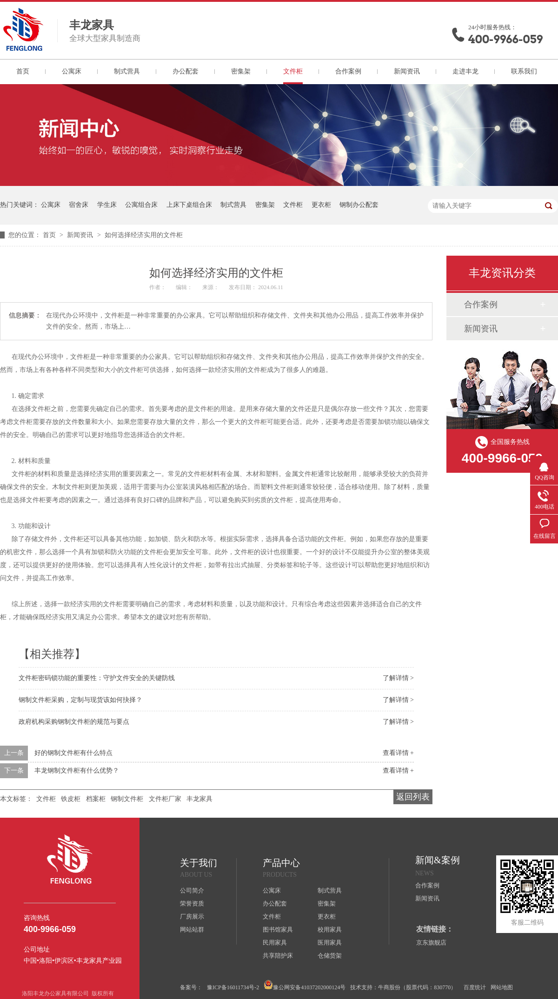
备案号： (191, 987)
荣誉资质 (192, 903)
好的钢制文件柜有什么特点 (73, 752)
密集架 (241, 71)
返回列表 (413, 796)
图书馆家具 (278, 929)
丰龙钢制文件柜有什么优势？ (76, 770)
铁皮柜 (70, 798)
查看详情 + (398, 752)
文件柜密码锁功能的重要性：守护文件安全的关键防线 (97, 678)
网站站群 (192, 929)
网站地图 (502, 987)
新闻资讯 (407, 71)
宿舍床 (78, 204)
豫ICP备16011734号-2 (233, 987)
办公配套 (186, 71)
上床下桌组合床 (189, 204)
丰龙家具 (199, 798)
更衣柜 (321, 204)
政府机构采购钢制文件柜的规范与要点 (74, 721)
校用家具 (330, 929)
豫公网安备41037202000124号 (304, 985)
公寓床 (71, 71)
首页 (22, 71)
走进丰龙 (465, 71)
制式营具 (127, 71)
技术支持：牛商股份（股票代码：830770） (403, 987)
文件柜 (293, 71)
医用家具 (330, 942)
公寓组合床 (141, 204)
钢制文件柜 (127, 798)
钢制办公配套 (359, 204)
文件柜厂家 (165, 798)
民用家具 (275, 942)
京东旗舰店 (431, 942)
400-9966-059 (505, 39)
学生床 (107, 204)
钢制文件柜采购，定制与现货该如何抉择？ (80, 699)
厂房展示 (192, 916)
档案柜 (96, 798)
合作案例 (348, 71)
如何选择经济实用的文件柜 (144, 235)
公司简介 (192, 890)
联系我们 (524, 71)
